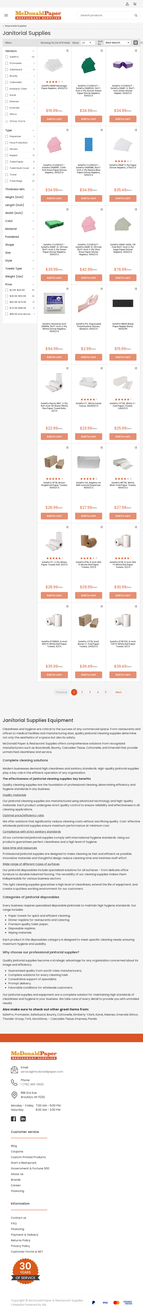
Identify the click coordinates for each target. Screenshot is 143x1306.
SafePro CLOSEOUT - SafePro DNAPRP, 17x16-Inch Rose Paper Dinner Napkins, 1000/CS (54, 169)
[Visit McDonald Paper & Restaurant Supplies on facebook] (13, 1118)
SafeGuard (16, 69)
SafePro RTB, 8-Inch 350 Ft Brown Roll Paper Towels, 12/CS (88, 564)
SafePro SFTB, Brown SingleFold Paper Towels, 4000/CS (54, 485)
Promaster (16, 63)
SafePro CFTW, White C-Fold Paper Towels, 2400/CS (123, 406)
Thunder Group (13, 1019)
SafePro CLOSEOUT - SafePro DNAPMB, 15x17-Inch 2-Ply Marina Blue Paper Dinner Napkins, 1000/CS (88, 170)
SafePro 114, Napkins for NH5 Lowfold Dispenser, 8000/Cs (88, 485)
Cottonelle (16, 82)
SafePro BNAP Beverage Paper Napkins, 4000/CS (54, 87)
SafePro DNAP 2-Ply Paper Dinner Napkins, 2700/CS (122, 166)
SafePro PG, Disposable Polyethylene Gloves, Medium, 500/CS (88, 326)
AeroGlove (39, 1019)
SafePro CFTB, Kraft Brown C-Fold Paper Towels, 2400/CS (88, 644)
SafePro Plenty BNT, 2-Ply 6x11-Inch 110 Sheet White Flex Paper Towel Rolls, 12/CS (54, 407)
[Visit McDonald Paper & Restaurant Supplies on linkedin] (23, 1118)
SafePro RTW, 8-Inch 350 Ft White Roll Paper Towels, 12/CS (123, 564)
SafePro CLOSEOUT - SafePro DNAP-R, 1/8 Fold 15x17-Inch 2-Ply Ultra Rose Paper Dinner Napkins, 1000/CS (88, 249)
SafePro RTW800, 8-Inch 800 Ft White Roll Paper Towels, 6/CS (54, 644)
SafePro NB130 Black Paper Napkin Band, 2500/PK (123, 326)
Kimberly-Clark (18, 88)
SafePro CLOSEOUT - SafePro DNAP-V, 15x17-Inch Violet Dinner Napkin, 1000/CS (123, 89)
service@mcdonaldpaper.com (42, 1072)
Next (118, 692)
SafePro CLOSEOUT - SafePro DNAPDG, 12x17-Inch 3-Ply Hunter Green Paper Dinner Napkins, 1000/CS (88, 91)
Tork (28, 1019)
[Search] (108, 15)
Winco (13, 114)
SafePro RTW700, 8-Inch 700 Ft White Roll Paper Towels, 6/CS (123, 644)
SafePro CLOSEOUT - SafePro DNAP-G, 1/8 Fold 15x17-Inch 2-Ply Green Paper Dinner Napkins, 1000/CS (54, 249)
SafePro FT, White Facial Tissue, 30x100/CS (88, 404)
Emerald (14, 107)
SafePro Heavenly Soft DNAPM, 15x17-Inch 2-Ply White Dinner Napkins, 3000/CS (54, 328)
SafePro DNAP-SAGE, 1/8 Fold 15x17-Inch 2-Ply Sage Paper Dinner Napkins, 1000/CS (122, 248)
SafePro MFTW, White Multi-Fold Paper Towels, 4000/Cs (123, 485)
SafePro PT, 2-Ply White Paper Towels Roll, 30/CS (54, 563)
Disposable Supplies (16, 26)
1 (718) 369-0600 (32, 1084)
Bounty (13, 75)
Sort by (100, 42)
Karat (13, 95)
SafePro (14, 56)
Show (75, 42)
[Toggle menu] (6, 15)
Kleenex (14, 101)
